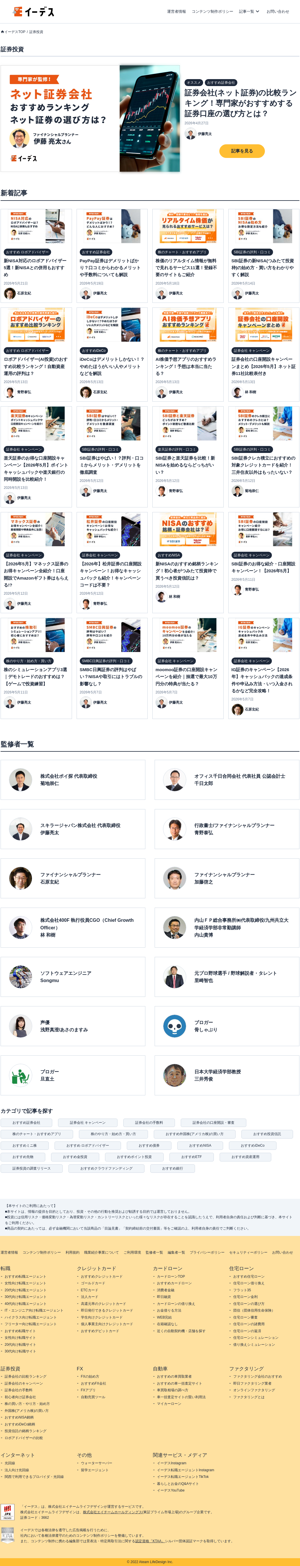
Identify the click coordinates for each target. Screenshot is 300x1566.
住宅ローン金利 (245, 1297)
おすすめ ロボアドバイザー (87, 1145)
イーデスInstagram (171, 1463)
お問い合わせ (278, 11)
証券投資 (36, 32)
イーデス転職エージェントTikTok (183, 1477)
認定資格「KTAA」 (150, 1541)
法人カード (89, 1297)
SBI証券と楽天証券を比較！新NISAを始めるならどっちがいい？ (185, 465)
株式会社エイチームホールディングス (112, 1512)
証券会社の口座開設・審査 (213, 1123)
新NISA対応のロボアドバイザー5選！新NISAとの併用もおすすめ (35, 267)
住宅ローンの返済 (247, 1331)
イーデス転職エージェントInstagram (185, 1470)
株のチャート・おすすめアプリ (36, 1134)
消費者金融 (165, 1290)
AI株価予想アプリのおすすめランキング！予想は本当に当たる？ (186, 366)
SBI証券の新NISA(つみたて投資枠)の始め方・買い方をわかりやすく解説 (263, 267)
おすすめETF (191, 1157)
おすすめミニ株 (24, 1145)
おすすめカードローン (174, 1283)
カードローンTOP (171, 1276)
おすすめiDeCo (252, 1145)
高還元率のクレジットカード (103, 1304)
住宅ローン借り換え (249, 1283)
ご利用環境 (132, 1252)
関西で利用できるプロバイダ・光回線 (34, 1477)
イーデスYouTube (171, 1490)
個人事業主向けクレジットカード (107, 1324)
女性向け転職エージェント (25, 1283)
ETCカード (89, 1290)
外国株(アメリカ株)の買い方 (27, 1411)
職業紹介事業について (101, 1252)
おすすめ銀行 (172, 1168)
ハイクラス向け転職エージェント (31, 1317)
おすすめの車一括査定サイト (179, 1383)
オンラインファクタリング (254, 1390)
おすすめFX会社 (93, 1383)
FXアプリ (88, 1390)
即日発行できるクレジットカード (107, 1310)
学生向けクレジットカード (102, 1317)
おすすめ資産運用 (245, 1157)
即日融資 (164, 1297)
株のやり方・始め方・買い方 (113, 1134)
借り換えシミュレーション (254, 1345)
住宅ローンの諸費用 (249, 1324)
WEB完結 (164, 1317)
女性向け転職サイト (20, 1338)
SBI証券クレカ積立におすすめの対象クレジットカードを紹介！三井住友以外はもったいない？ (263, 465)
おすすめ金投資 (75, 1157)
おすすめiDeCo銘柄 (20, 1424)
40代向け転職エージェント (26, 1304)
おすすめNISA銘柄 (19, 1417)
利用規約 (72, 1252)
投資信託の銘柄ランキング (25, 1431)
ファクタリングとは (249, 1397)
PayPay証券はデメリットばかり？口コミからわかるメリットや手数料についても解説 (110, 267)
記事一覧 (246, 11)
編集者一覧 (176, 1252)
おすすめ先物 (22, 1157)
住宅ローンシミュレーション (256, 1338)
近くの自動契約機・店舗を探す (181, 1331)
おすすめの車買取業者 (174, 1376)
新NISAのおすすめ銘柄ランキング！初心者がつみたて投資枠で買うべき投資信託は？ (187, 570)
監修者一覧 (154, 1252)
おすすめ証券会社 (26, 1123)
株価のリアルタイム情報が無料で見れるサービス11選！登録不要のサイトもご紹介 (186, 267)
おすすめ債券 (149, 1145)
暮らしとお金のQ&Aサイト (178, 1484)
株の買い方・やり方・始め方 (27, 1404)
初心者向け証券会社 (20, 1397)
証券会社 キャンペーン (88, 1123)
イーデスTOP (14, 32)
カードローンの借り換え (176, 1304)
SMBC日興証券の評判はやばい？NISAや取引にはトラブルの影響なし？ (111, 676)
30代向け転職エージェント (26, 1297)
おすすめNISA (200, 1145)
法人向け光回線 (17, 1470)
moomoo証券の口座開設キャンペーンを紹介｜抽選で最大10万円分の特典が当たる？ (186, 676)
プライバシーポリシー (207, 1252)
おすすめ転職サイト (20, 1331)
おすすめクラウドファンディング (106, 1168)
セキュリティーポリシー (248, 1252)
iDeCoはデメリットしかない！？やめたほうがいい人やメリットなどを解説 (112, 366)
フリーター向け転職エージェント (31, 1324)
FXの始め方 (90, 1376)
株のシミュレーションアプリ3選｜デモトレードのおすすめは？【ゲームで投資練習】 (35, 676)
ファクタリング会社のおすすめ (257, 1376)
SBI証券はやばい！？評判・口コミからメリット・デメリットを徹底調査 (112, 465)
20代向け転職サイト (20, 1345)
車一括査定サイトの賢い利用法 (181, 1397)
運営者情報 (176, 11)
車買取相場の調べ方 (172, 1390)
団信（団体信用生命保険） (254, 1310)
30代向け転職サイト (20, 1351)
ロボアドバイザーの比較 (24, 1438)
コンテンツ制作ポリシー (212, 11)
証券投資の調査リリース (31, 1168)
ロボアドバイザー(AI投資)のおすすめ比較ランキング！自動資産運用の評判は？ (36, 366)
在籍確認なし (167, 1324)
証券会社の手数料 (149, 1123)
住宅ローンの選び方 (249, 1304)
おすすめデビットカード (100, 1331)
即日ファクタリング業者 (252, 1383)
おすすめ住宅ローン (249, 1276)
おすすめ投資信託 (267, 1134)
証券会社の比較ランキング (25, 1376)
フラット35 (242, 1290)
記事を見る (242, 150)
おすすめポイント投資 (134, 1157)
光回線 (10, 1463)
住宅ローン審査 (245, 1317)
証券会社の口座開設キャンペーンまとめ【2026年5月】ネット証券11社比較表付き (264, 366)
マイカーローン (169, 1404)
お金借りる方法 (169, 1310)
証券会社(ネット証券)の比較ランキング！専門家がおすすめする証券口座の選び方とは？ (241, 103)
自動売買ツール (93, 1397)
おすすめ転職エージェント (25, 1276)
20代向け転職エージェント (26, 1290)
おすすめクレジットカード (102, 1276)
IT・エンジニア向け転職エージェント (34, 1310)
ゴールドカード (93, 1283)
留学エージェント (95, 1470)
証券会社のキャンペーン (24, 1383)
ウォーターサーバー (96, 1463)
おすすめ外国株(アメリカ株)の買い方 (195, 1134)
